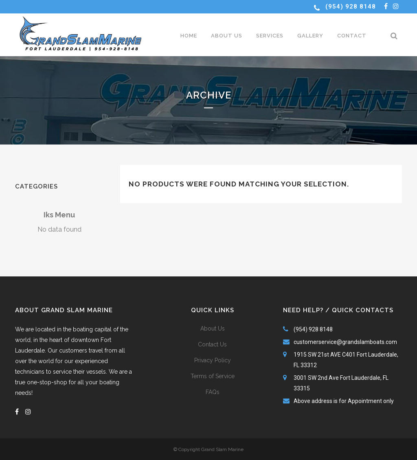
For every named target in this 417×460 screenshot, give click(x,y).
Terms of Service (213, 376)
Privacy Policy (212, 360)
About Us (212, 328)
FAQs (212, 392)
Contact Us (212, 344)
